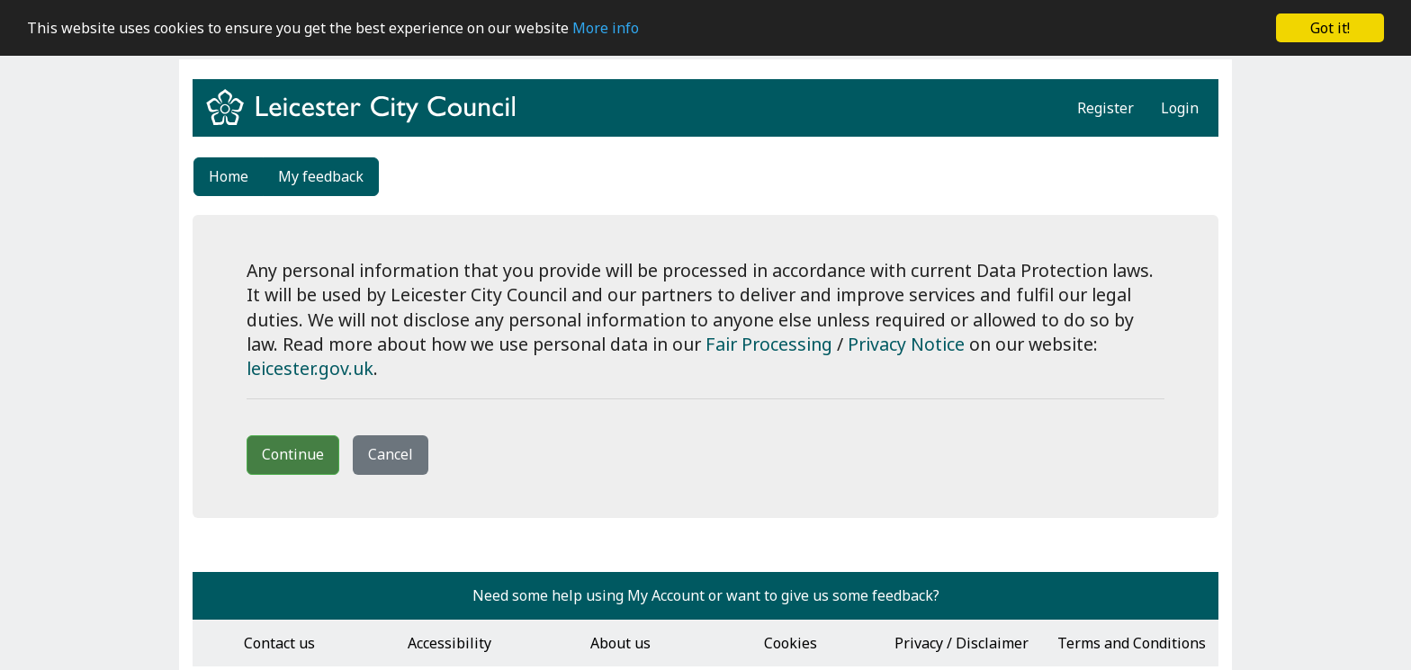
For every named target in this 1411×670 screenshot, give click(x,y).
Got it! (1330, 28)
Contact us (279, 643)
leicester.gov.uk (310, 368)
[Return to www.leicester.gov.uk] (367, 123)
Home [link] (228, 176)
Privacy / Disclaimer (961, 643)
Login (1180, 108)
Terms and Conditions (1131, 643)
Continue (293, 454)
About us (620, 643)
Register (1105, 108)
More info (605, 28)
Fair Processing (769, 344)
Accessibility (449, 643)
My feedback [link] (321, 176)
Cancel (390, 454)
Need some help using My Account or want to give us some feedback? (705, 595)
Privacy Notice (906, 344)
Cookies (790, 643)
